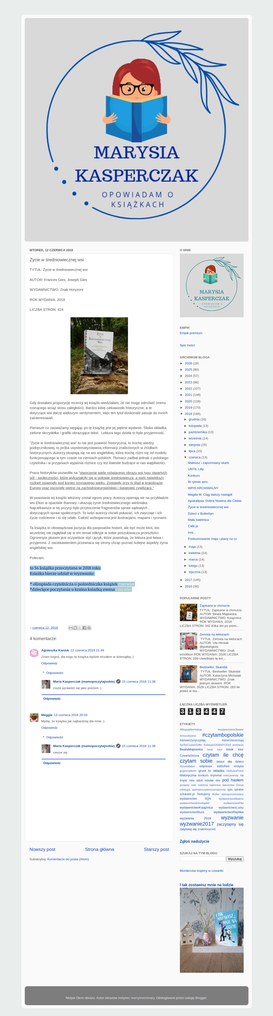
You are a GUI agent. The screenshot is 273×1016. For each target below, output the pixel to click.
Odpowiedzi (54, 673)
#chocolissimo (188, 735)
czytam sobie (196, 761)
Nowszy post (42, 849)
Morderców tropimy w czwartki (201, 871)
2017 (189, 580)
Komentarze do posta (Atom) (68, 859)
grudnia (195, 419)
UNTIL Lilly (196, 469)
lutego (194, 565)
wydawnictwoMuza (192, 812)
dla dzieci (235, 761)
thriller (215, 794)
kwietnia (195, 553)
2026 (189, 363)
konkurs (203, 775)
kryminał (215, 775)
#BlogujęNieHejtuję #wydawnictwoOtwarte (212, 729)
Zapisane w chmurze (215, 605)
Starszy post (156, 849)
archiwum (237, 744)
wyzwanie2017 (197, 824)
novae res (212, 780)
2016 (189, 586)
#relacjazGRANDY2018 (217, 744)
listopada (196, 426)
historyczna (188, 775)
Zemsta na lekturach (214, 634)
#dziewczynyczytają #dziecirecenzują (212, 740)
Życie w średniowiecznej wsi (208, 507)
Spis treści (187, 345)
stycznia (195, 572)
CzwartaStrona (189, 755)
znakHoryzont (207, 829)
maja (193, 547)
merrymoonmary (142, 998)
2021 (189, 395)
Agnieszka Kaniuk (55, 650)
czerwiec (127, 584)
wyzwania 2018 (195, 818)
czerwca (195, 457)
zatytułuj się (188, 829)
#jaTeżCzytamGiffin (191, 744)
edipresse (205, 766)
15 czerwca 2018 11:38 (139, 681)
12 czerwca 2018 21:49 (87, 650)
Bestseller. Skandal (213, 667)
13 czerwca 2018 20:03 (71, 715)
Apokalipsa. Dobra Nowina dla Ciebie (214, 501)
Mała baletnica (198, 520)
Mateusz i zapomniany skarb (208, 463)
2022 (189, 388)
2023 (189, 382)
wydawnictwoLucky (231, 807)
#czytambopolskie (223, 735)
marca (194, 559)
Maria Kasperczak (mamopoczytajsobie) (84, 681)
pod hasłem (233, 780)
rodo (194, 785)
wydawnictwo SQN (195, 798)
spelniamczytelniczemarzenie (209, 789)
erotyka (239, 766)
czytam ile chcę (223, 755)
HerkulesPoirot (235, 770)
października (198, 432)
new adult (196, 780)
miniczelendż (230, 775)
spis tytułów (236, 789)
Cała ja (193, 526)
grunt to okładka (211, 771)
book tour (234, 749)
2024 (189, 376)
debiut (220, 761)
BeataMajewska (191, 749)
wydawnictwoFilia (233, 803)
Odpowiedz (49, 663)
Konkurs (194, 475)
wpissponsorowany (232, 794)
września (196, 438)
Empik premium (191, 333)
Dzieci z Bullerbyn (201, 513)
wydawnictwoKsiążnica (196, 807)
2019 (189, 407)
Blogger (200, 998)
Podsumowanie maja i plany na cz (212, 539)
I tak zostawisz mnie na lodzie (207, 885)
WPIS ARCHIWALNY (203, 488)
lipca (193, 451)
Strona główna (99, 849)
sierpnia (195, 445)
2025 (189, 369)
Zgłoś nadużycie (195, 841)
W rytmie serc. (198, 482)
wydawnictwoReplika (229, 812)
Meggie (47, 715)
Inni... (192, 532)
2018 (189, 414)
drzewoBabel (187, 766)
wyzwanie (232, 818)
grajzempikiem (188, 770)
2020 (189, 401)
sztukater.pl (187, 794)
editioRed (223, 766)
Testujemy (203, 794)
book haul (214, 749)
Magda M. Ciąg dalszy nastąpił (210, 494)
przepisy (185, 785)
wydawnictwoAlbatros (231, 798)
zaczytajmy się (230, 824)
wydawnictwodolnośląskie (195, 803)
